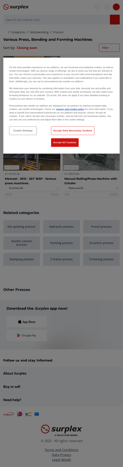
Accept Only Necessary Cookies (72, 130)
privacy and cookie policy (70, 109)
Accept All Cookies (64, 142)
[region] (61, 106)
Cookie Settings (23, 130)
